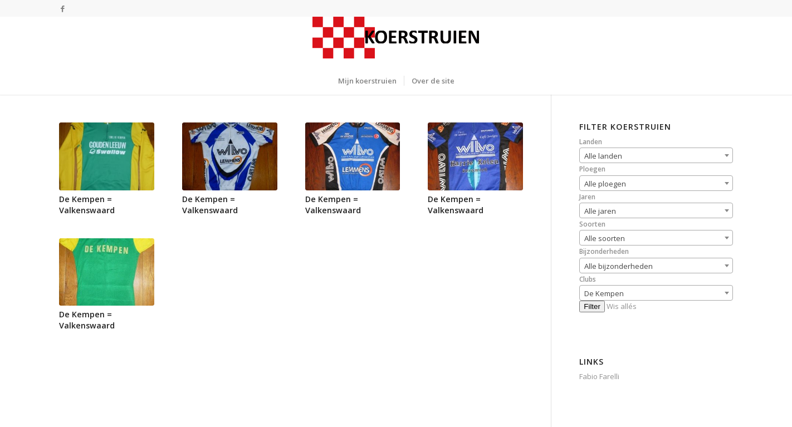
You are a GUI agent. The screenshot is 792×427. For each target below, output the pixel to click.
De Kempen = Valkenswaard (87, 204)
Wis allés (622, 306)
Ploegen (592, 169)
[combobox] (656, 155)
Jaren (587, 197)
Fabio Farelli (599, 376)
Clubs (587, 279)
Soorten (592, 224)
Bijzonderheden (604, 251)
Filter (592, 306)
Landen (590, 141)
